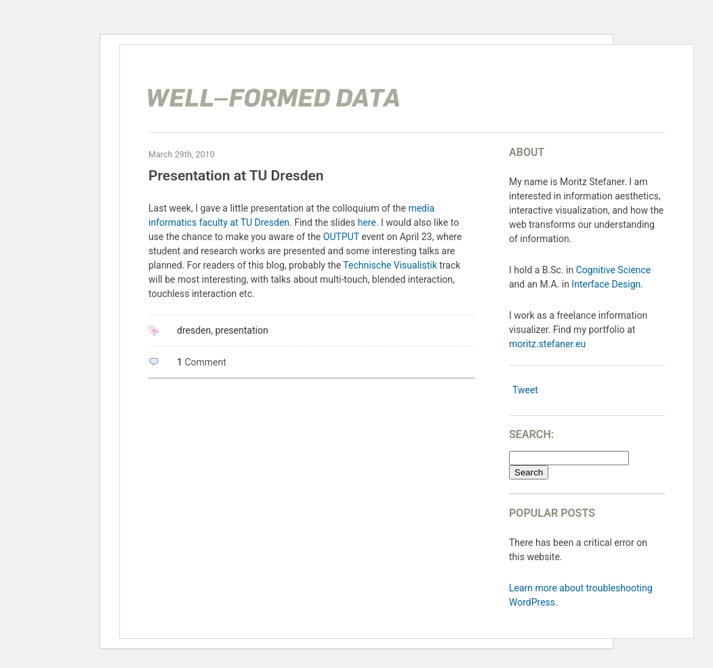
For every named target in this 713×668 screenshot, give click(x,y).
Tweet (525, 390)
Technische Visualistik (389, 265)
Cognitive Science (613, 269)
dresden (194, 330)
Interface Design (605, 284)
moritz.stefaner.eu (547, 343)
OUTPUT (341, 236)
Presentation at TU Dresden (236, 176)
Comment (201, 362)
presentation (241, 330)
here (367, 222)
